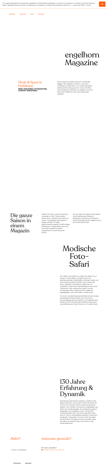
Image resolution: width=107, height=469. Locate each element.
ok (102, 4)
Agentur (23, 14)
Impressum (28, 463)
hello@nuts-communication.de (53, 450)
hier (71, 5)
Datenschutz (17, 463)
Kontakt (41, 14)
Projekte (12, 14)
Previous (6, 200)
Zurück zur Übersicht (19, 450)
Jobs (32, 14)
